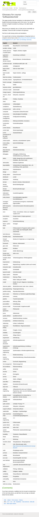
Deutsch (15, 43)
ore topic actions (11, 503)
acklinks (18, 501)
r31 (11, 501)
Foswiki (10, 8)
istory (21, 500)
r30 (14, 501)
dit (5, 500)
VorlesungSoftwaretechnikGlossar (26, 9)
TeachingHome (22, 8)
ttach (9, 500)
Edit (29, 11)
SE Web (16, 8)
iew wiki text (25, 501)
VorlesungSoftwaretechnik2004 (9, 9)
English (5, 43)
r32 (8, 501)
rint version (15, 500)
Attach (34, 11)
